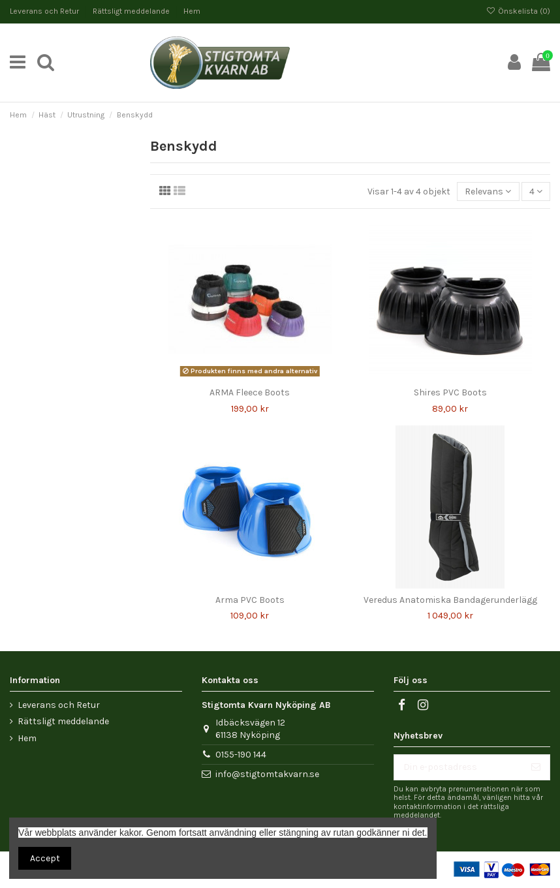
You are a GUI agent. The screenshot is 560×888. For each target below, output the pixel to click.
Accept (45, 858)
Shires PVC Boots (450, 392)
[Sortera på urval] (488, 191)
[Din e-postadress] (458, 767)
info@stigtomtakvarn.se (267, 774)
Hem (191, 11)
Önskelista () (518, 11)
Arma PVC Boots (250, 599)
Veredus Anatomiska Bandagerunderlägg (450, 599)
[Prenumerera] (536, 767)
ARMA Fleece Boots (250, 392)
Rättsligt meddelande (132, 11)
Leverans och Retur (45, 11)
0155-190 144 (240, 754)
